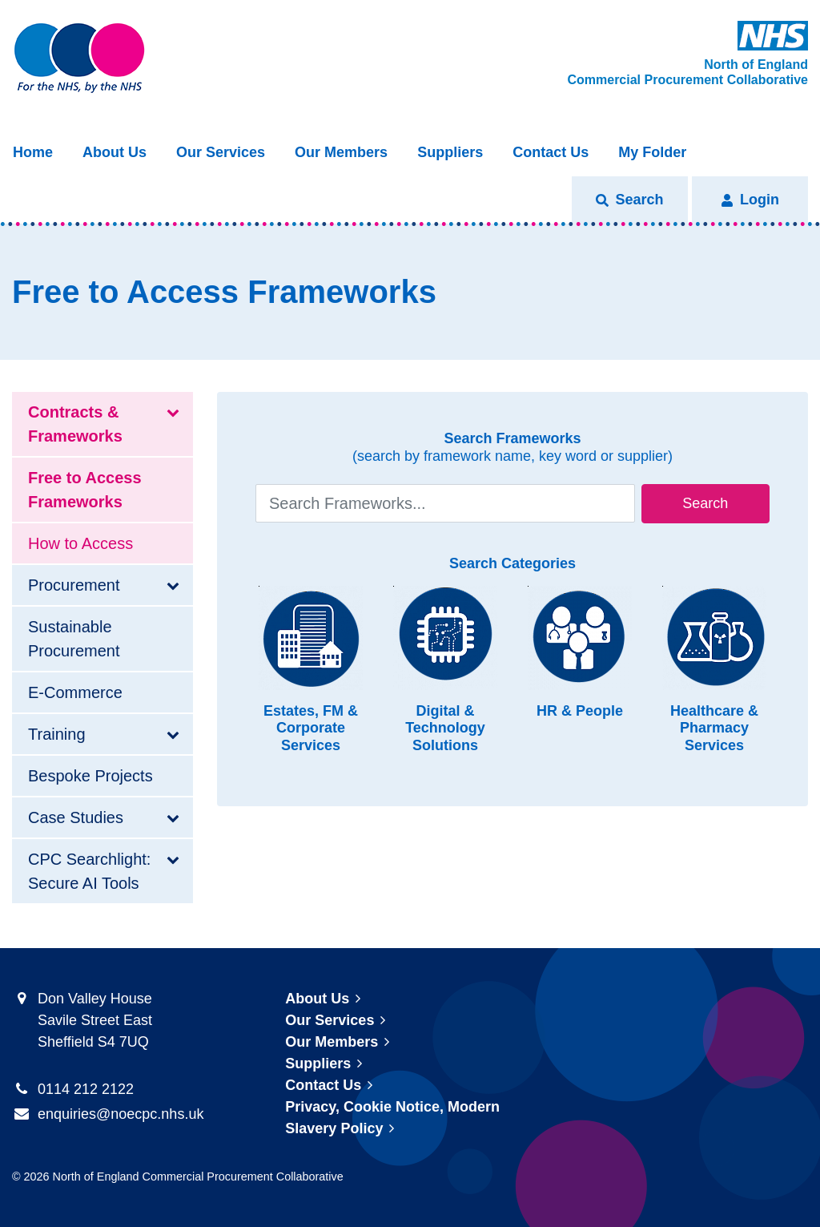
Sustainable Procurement (74, 639)
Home (33, 152)
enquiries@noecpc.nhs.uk (120, 1114)
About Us (114, 152)
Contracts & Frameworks (75, 424)
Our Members (341, 152)
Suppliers (450, 152)
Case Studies (75, 817)
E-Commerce (75, 692)
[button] (630, 200)
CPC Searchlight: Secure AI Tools (89, 871)
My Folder (652, 152)
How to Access (80, 543)
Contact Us (550, 152)
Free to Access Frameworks (85, 490)
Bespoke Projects (90, 776)
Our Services (220, 152)
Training (57, 734)
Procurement (74, 585)
